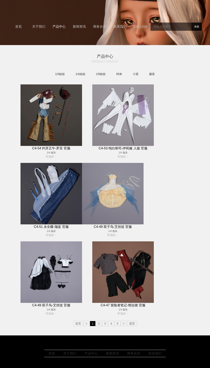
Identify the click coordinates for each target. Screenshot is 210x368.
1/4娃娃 (80, 74)
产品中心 (59, 26)
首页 (78, 323)
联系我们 (120, 26)
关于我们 (38, 26)
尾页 (132, 323)
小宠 (135, 74)
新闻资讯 (79, 26)
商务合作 (99, 26)
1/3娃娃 (60, 74)
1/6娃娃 (101, 74)
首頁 (18, 26)
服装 (152, 74)
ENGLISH (140, 26)
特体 (119, 74)
